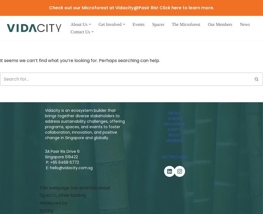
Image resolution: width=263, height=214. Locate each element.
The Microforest (186, 24)
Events (139, 24)
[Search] (125, 79)
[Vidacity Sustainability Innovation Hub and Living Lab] (34, 28)
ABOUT (174, 113)
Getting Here (175, 157)
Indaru (46, 210)
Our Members (220, 24)
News (245, 24)
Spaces (158, 24)
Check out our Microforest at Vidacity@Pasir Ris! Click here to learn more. (131, 8)
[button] (90, 24)
